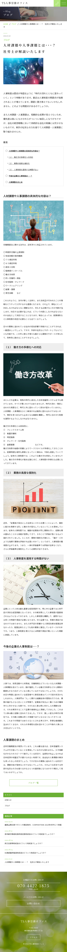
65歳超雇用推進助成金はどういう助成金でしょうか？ (33, 851)
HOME (5, 24)
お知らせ (8, 800)
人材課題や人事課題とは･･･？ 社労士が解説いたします (33, 860)
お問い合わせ (33, 903)
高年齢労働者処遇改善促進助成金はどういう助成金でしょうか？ (33, 832)
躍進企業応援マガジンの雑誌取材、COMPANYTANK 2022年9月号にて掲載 (33, 823)
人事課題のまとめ (16, 182)
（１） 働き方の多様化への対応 (21, 157)
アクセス (33, 937)
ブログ (13, 24)
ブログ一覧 (33, 782)
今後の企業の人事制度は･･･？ (20, 176)
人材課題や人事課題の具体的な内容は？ (24, 151)
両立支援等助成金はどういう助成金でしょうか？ (33, 841)
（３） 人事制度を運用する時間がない (23, 169)
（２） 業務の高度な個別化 (19, 163)
